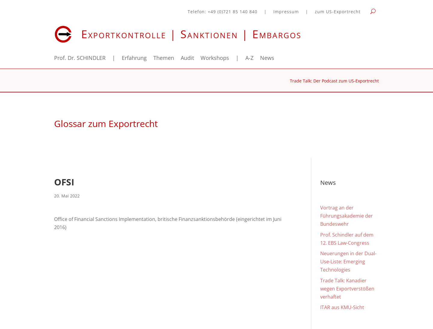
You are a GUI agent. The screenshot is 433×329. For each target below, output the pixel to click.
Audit (187, 58)
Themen (163, 58)
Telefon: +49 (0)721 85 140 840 (222, 12)
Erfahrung (134, 58)
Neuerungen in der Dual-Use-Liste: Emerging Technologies (348, 261)
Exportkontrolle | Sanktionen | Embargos (191, 34)
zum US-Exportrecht (338, 12)
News (267, 58)
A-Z (249, 58)
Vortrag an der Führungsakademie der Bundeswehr (346, 215)
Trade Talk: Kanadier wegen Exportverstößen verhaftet (347, 288)
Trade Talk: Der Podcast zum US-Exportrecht (334, 81)
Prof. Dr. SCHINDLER (80, 58)
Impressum (286, 12)
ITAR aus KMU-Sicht (342, 307)
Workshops (215, 58)
